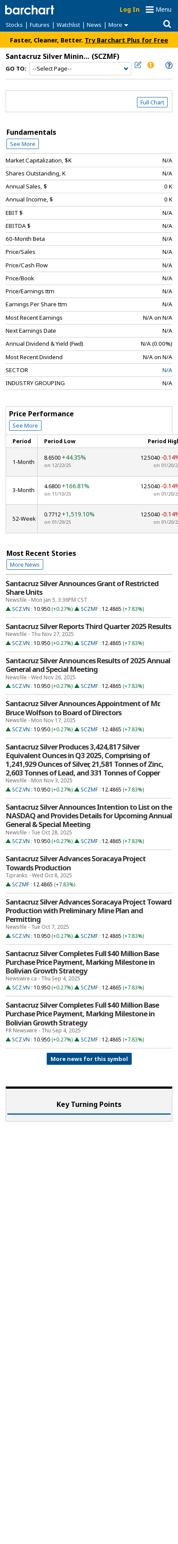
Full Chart (152, 102)
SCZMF (89, 609)
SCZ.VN (21, 609)
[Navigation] (80, 69)
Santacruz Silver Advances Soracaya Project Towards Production (76, 863)
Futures (40, 25)
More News (25, 564)
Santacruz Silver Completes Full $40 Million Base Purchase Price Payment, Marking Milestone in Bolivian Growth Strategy (82, 962)
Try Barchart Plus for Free (126, 40)
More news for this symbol (89, 1059)
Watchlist (68, 25)
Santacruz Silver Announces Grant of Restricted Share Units (82, 588)
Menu (164, 9)
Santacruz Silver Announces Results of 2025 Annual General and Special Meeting (88, 665)
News (94, 25)
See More (22, 144)
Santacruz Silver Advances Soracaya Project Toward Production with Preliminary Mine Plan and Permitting (89, 911)
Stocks (14, 25)
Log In (130, 9)
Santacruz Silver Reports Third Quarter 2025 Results (88, 626)
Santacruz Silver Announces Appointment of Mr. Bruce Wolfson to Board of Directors (83, 708)
